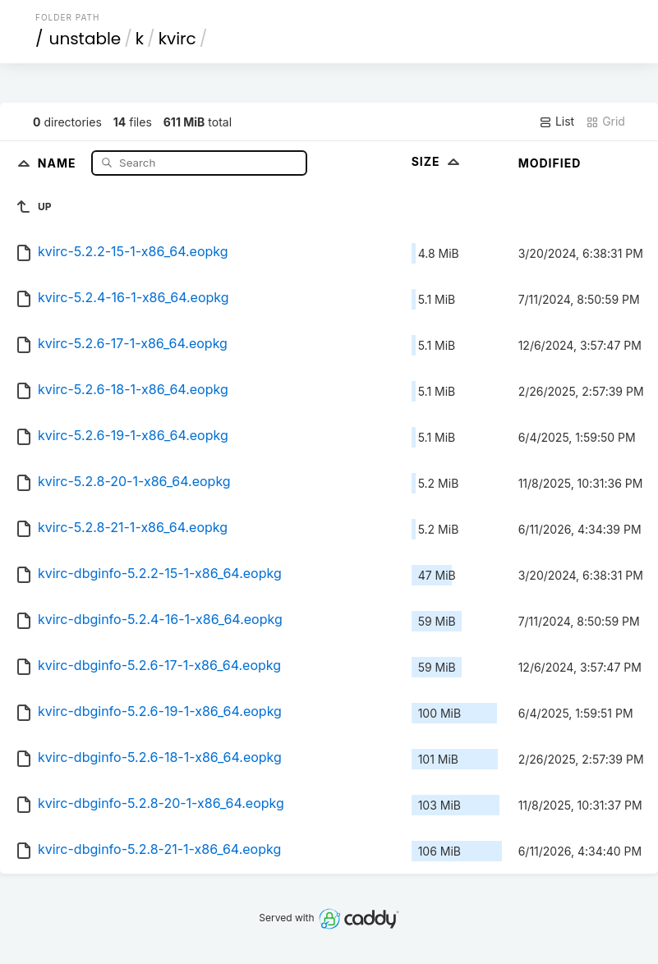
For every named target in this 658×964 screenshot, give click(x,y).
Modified (550, 163)
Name (59, 162)
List (556, 121)
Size (437, 161)
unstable (85, 38)
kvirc (177, 38)
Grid (605, 121)
